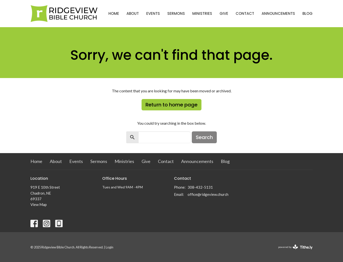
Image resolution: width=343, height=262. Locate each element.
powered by (295, 247)
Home (113, 13)
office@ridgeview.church (208, 194)
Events (153, 13)
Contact (245, 13)
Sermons (176, 13)
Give (224, 13)
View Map (38, 204)
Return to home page (171, 104)
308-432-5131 (200, 187)
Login (109, 247)
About (132, 13)
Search (204, 137)
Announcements (278, 13)
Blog (307, 13)
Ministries (202, 13)
